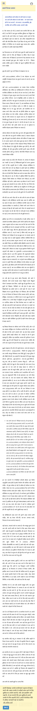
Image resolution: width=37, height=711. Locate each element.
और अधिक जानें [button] (8, 703)
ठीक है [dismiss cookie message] (6, 707)
